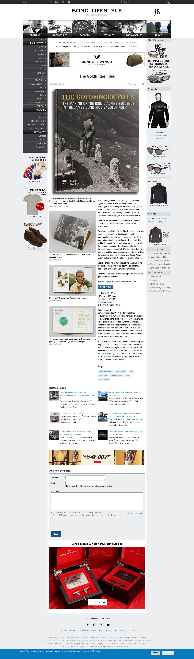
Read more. (133, 46)
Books (43, 87)
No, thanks (168, 653)
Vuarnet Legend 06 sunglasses (163, 257)
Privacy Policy (105, 630)
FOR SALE (41, 106)
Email (53, 483)
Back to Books (55, 84)
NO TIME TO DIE (38, 121)
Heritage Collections (37, 84)
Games (43, 95)
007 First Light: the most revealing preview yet (170, 260)
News (43, 113)
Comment (55, 491)
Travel (43, 65)
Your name (55, 478)
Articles (42, 117)
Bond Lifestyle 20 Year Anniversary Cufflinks (97, 543)
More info (96, 651)
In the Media (40, 143)
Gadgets (42, 54)
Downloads (41, 99)
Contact (42, 139)
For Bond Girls (39, 73)
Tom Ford (154, 280)
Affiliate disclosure (88, 630)
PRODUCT (90, 42)
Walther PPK (155, 277)
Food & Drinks (39, 62)
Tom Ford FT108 (157, 284)
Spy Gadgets (40, 91)
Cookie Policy (120, 630)
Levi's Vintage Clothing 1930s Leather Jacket (169, 287)
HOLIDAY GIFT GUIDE (36, 125)
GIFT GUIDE (130, 42)
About (63, 630)
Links (43, 151)
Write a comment (134, 84)
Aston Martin (121, 371)
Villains (42, 76)
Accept (155, 653)
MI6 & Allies (40, 80)
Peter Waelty (104, 379)
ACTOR (80, 42)
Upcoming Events (38, 128)
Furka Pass (103, 375)
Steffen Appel (116, 375)
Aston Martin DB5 (105, 371)
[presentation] (69, 524)
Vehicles (42, 58)
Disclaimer (73, 630)
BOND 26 (119, 42)
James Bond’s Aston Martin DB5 (75, 413)
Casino (43, 69)
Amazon (117, 282)
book (127, 375)
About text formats (135, 513)
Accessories (40, 50)
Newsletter (41, 147)
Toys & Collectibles (37, 102)
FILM (72, 42)
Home (25, 2)
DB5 (131, 371)
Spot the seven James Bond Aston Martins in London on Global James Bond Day (78, 395)
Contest (42, 136)
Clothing (42, 47)
